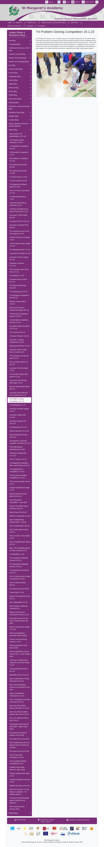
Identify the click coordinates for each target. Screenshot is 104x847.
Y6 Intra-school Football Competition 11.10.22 (18, 476)
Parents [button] (19, 22)
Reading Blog (19, 102)
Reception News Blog (19, 112)
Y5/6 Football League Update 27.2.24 (20, 245)
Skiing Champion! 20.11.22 (19, 431)
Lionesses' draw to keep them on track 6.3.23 (18, 351)
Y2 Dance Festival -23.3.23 (19, 336)
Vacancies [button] (41, 26)
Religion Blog (19, 116)
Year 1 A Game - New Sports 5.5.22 (19, 537)
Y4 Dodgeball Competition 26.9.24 (18, 147)
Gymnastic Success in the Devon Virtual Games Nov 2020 (18, 620)
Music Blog (19, 91)
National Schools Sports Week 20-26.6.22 (18, 495)
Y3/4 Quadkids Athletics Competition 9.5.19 (18, 762)
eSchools (39, 842)
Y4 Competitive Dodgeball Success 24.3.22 (18, 565)
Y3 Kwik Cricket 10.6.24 (18, 181)
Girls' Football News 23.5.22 (19, 526)
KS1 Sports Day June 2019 (19, 739)
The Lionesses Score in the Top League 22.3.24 (19, 232)
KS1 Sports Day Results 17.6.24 (18, 172)
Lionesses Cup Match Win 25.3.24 (18, 226)
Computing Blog (19, 44)
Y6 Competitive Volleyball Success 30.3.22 (18, 559)
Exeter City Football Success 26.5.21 (19, 597)
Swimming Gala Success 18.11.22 (18, 436)
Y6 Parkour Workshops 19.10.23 (17, 287)
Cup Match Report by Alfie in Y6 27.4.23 (19, 327)
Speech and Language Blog (19, 61)
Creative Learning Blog (19, 54)
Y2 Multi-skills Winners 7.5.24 (17, 198)
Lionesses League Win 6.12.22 (17, 416)
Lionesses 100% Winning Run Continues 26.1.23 (18, 394)
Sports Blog (20, 130)
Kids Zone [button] (74, 22)
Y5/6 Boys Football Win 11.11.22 (17, 454)
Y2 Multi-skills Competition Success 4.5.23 (19, 321)
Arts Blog (19, 40)
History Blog (19, 80)
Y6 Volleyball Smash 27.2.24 (19, 250)
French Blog (19, 73)
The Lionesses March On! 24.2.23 (18, 363)
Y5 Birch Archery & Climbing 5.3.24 (19, 238)
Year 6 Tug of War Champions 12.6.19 (16, 756)
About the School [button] (14, 26)
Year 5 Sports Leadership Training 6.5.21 (18, 607)
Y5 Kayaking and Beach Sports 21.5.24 (18, 185)
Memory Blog (19, 88)
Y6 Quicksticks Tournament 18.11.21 (19, 571)
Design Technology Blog (19, 58)
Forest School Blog (19, 69)
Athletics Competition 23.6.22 (20, 516)
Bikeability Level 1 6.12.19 (18, 675)
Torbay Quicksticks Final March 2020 (18, 647)
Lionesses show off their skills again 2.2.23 (18, 381)
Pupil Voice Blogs (19, 99)
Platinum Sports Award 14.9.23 (17, 303)
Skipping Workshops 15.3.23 (19, 346)
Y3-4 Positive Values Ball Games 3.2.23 (18, 375)
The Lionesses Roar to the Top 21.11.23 (19, 271)
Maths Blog (19, 84)
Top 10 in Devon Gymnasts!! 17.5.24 (19, 192)
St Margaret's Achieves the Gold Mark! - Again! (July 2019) (19, 726)
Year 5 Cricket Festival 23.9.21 (17, 584)
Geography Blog (19, 76)
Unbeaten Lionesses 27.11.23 (16, 264)
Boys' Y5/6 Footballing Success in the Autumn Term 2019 (19, 687)
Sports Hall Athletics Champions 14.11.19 (16, 694)
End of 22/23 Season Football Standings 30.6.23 (19, 309)
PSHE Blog (19, 95)
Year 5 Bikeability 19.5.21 (18, 602)
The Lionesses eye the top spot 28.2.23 (19, 357)
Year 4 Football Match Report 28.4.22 (19, 543)
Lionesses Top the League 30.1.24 (18, 258)
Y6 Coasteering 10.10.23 (18, 291)
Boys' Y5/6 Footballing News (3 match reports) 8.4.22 (19, 549)
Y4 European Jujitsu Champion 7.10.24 (16, 141)
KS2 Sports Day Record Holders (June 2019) (18, 734)
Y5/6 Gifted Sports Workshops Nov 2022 (17, 448)
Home (10, 22)
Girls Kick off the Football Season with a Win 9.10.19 (19, 713)
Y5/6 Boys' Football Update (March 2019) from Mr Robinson (19, 800)
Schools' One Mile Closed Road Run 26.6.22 (18, 507)
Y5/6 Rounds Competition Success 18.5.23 (18, 315)
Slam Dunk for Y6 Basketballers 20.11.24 (17, 135)
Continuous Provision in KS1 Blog (19, 49)
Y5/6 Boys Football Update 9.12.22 (19, 410)
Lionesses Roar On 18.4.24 (19, 221)
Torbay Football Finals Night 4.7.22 (19, 489)
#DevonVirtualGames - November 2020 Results (18, 634)
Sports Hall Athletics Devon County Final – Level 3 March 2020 (20, 654)
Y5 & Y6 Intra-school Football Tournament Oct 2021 (20, 577)
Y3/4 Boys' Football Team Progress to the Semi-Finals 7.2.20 (19, 662)
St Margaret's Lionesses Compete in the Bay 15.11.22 (19, 442)
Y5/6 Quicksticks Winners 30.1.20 (18, 670)
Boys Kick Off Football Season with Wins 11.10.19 (19, 707)
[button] (38, 74)
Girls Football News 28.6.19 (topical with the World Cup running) (19, 745)
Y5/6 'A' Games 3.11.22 (17, 459)
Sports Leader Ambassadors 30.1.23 (19, 388)
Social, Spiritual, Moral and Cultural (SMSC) (19, 125)
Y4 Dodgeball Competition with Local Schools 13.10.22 (19, 464)
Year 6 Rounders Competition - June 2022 (18, 501)
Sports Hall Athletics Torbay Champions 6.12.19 (19, 680)
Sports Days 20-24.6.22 (17, 512)
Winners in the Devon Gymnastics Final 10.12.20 (19, 613)
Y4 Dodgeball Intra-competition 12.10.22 (17, 470)
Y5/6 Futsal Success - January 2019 (17, 808)
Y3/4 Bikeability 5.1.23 (17, 405)
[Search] (52, 2)
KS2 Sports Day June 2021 (19, 589)
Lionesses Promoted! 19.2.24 (20, 253)
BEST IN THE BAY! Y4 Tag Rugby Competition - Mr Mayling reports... (19, 792)
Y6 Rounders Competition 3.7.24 (18, 153)
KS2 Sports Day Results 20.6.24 (18, 166)
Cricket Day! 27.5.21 (16, 592)
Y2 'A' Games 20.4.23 (17, 332)
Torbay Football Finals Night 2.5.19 (19, 774)
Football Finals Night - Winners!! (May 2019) (17, 768)
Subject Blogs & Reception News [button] (53, 22)
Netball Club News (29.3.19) (19, 786)
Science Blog (19, 120)
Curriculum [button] (31, 22)
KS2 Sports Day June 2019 (19, 751)
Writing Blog (19, 813)
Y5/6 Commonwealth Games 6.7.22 (19, 483)
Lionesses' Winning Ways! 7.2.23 (18, 369)
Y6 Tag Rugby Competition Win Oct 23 (19, 296)
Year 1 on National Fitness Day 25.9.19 (18, 719)
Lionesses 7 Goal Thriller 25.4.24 (18, 216)
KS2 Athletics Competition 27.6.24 (18, 160)
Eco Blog (19, 65)
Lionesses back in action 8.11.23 (18, 280)
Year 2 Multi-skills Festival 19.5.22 (18, 531)
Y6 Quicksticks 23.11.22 (18, 427)
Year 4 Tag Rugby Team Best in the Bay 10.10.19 (19, 701)
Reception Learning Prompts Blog (19, 107)
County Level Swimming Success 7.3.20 (18, 640)
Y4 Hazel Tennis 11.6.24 (18, 177)
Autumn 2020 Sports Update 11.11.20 (19, 628)
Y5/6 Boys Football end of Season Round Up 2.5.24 (18, 210)
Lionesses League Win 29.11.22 (17, 422)
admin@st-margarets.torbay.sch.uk (79, 820)
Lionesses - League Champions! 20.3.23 (16, 341)
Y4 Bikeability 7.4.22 (16, 554)
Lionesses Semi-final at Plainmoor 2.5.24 (17, 204)
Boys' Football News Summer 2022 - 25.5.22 (17, 521)
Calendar (29, 26)
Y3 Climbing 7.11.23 (16, 275)
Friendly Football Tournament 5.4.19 (19, 781)
